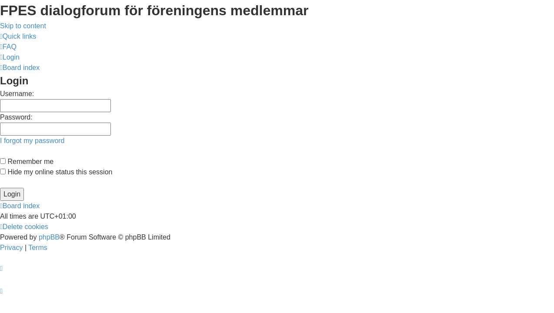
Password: (16, 117)
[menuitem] (8, 46)
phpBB (49, 237)
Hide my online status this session (56, 172)
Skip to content (23, 26)
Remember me (26, 161)
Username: (17, 93)
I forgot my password (32, 140)
